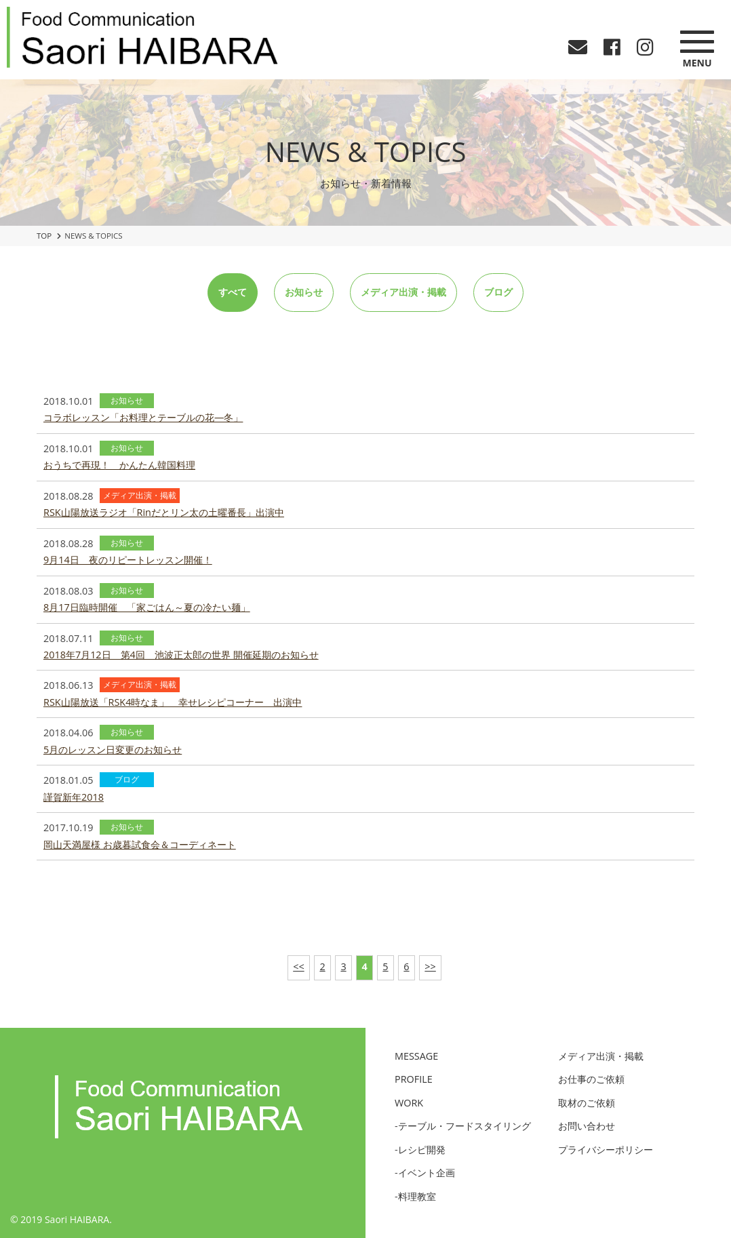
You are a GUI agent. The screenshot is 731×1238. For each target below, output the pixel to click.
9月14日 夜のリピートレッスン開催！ (127, 559)
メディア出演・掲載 (403, 291)
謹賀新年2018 (73, 797)
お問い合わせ (586, 1125)
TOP (44, 236)
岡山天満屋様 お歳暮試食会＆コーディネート (139, 844)
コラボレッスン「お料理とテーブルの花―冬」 (143, 417)
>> (429, 966)
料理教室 (417, 1196)
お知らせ (304, 291)
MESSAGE (416, 1056)
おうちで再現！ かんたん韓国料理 (119, 464)
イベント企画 (426, 1172)
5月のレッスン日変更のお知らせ (112, 749)
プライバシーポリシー (605, 1149)
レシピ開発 (422, 1149)
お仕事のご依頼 (591, 1079)
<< (298, 966)
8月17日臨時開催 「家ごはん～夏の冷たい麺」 (146, 607)
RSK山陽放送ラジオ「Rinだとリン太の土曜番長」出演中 (163, 512)
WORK (409, 1102)
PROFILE (414, 1079)
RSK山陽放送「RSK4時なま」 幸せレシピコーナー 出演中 (172, 702)
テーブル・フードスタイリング (464, 1125)
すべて (232, 291)
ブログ (498, 291)
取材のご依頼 (586, 1102)
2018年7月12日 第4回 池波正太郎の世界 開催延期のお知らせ (181, 654)
